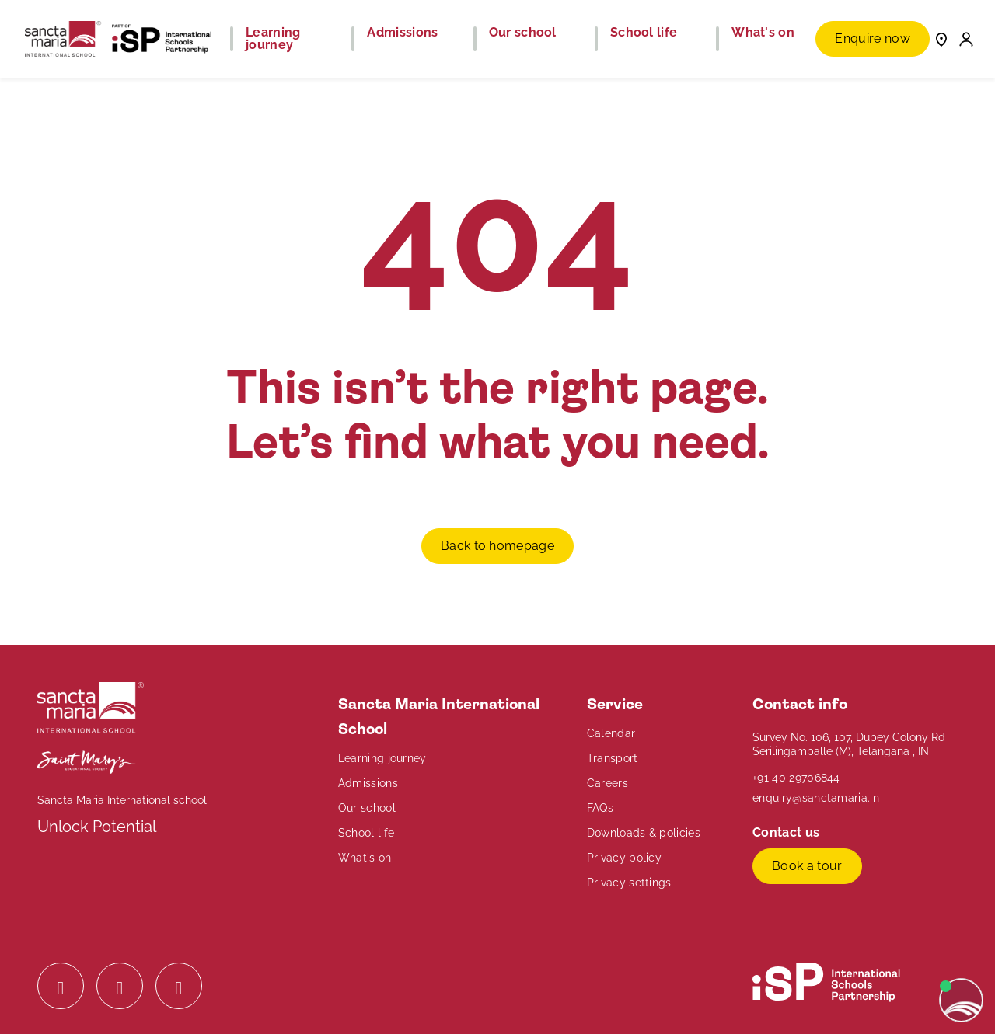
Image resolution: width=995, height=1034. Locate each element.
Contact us (787, 832)
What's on (365, 857)
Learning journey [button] (273, 38)
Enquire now (872, 38)
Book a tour (807, 865)
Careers (607, 783)
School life (366, 833)
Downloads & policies (643, 833)
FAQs (600, 808)
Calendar (611, 733)
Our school (367, 808)
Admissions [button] (402, 32)
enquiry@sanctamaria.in (815, 798)
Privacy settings (629, 882)
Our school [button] (523, 32)
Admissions (368, 783)
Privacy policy (624, 857)
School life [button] (644, 32)
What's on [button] (762, 32)
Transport (612, 758)
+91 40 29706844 (796, 777)
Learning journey (382, 758)
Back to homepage (497, 545)
